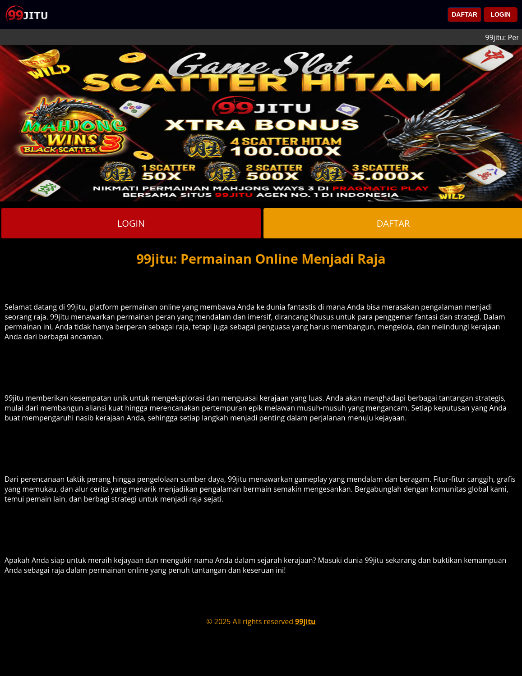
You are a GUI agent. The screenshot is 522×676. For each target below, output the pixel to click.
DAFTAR (464, 14)
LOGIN (500, 14)
